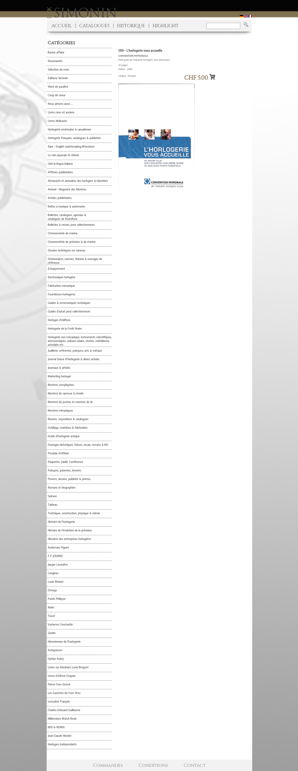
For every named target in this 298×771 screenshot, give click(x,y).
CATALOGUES (94, 26)
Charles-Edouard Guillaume (64, 710)
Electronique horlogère (61, 277)
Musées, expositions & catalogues (68, 419)
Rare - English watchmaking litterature (71, 146)
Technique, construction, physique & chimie (74, 513)
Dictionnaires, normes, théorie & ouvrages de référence (75, 261)
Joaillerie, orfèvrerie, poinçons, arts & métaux (75, 350)
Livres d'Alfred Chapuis (61, 676)
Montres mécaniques (60, 410)
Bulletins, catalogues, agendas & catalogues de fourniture (67, 217)
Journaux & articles (59, 368)
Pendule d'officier (58, 453)
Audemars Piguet (58, 547)
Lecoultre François (59, 701)
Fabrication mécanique (61, 286)
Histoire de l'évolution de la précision (70, 530)
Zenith (51, 633)
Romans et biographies (61, 487)
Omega (52, 590)
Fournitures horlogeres (61, 294)
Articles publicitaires (60, 198)
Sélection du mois (58, 69)
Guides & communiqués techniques (69, 303)
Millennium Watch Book (62, 718)
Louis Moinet (55, 581)
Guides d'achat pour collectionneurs (69, 311)
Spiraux (52, 496)
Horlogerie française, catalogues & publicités (74, 138)
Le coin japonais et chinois (63, 155)
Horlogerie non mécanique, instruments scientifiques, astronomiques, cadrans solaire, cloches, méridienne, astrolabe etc (80, 341)
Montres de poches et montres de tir (70, 402)
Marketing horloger (59, 376)
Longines (53, 573)
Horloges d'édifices (59, 320)
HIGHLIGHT (166, 26)
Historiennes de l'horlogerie (64, 641)
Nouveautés (55, 61)
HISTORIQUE (131, 26)
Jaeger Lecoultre (58, 564)
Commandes (108, 765)
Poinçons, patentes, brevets (64, 470)
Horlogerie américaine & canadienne (69, 129)
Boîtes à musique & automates (66, 206)
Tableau (52, 504)
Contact (195, 765)
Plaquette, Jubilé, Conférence (65, 462)
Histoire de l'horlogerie (61, 522)
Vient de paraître (58, 86)
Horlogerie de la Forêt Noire (65, 328)
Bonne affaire (56, 52)
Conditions (153, 765)
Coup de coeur (56, 95)
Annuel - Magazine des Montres (67, 189)
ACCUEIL (62, 26)
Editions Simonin (58, 78)
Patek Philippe (57, 599)
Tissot (51, 616)
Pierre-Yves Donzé (59, 684)
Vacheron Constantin (60, 624)
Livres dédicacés (57, 121)
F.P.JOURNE (55, 556)
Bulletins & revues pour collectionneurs (71, 225)
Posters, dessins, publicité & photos (69, 479)
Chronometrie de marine (63, 233)
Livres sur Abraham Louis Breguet (68, 667)
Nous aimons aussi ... (60, 104)
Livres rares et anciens (61, 112)
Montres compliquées (61, 385)
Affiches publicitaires (60, 172)
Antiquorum (55, 650)
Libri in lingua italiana (60, 163)
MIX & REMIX (56, 727)
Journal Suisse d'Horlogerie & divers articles (73, 359)
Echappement (56, 268)
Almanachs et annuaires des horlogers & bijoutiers (78, 181)
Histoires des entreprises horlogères (69, 539)
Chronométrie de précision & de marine (72, 242)
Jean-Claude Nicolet (59, 736)
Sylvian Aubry (56, 659)
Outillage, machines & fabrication (67, 427)
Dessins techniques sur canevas (66, 250)
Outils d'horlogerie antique (64, 436)
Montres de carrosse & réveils (65, 393)
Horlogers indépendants (62, 744)
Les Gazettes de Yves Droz (64, 693)
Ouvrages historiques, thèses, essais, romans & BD (78, 445)
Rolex (51, 607)
